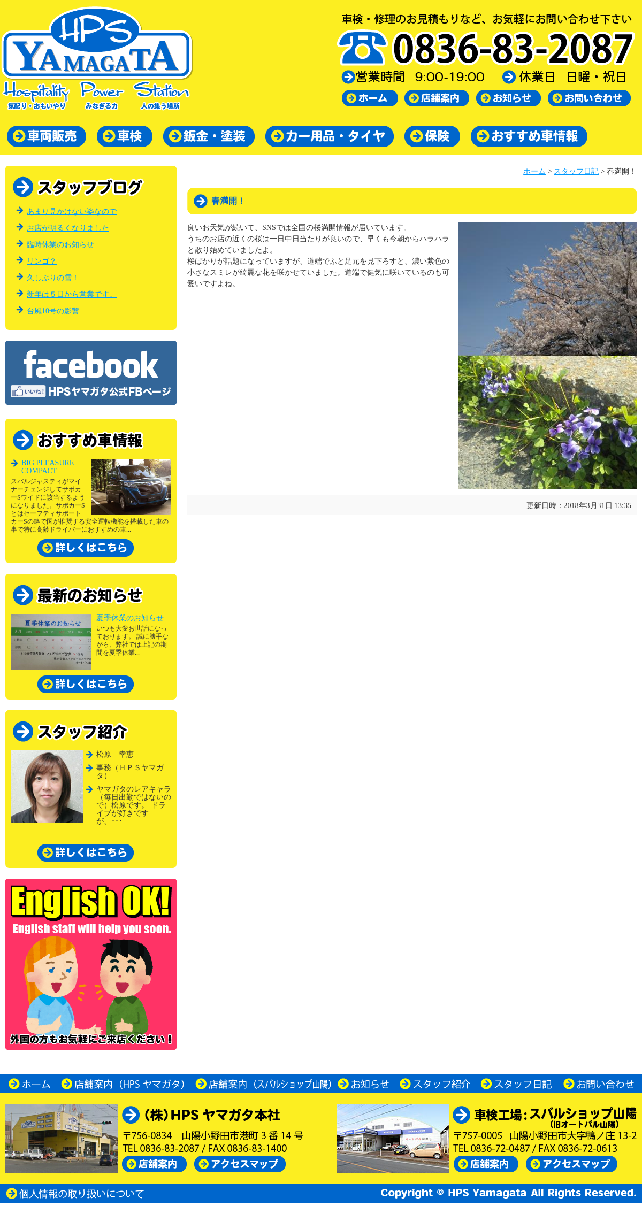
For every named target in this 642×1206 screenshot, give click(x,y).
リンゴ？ (42, 261)
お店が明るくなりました (68, 228)
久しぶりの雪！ (53, 278)
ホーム (534, 171)
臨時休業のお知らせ (60, 245)
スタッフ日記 (576, 171)
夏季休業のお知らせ (130, 618)
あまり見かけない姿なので (72, 212)
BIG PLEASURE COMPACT (47, 467)
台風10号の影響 (53, 311)
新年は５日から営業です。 (72, 294)
